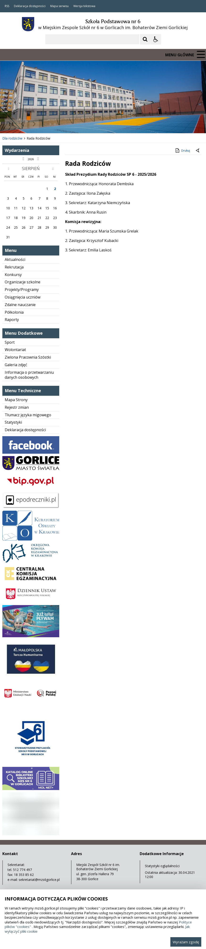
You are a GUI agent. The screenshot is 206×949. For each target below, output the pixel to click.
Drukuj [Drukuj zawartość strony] (182, 150)
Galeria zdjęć (16, 364)
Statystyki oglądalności (162, 866)
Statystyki (13, 422)
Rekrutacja (14, 267)
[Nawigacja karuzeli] (28, 123)
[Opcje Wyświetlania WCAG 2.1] (156, 39)
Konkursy (13, 274)
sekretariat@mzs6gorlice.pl (39, 879)
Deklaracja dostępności (30, 6)
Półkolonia (14, 312)
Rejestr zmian (17, 407)
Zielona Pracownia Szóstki (28, 357)
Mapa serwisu (59, 6)
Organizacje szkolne (22, 282)
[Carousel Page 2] (50, 124)
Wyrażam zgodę (186, 942)
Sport (10, 342)
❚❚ (9, 124)
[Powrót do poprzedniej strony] (198, 151)
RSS (7, 6)
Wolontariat (15, 349)
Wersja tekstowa (84, 6)
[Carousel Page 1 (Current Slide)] (46, 124)
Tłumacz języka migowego (28, 414)
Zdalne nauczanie (20, 304)
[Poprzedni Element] (22, 123)
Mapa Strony (16, 399)
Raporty (12, 319)
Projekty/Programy (22, 289)
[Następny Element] (34, 123)
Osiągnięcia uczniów (22, 297)
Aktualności (15, 259)
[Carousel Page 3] (55, 124)
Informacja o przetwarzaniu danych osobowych (29, 375)
